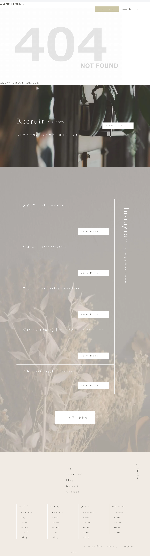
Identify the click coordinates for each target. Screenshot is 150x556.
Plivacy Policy (93, 546)
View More (114, 125)
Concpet (26, 512)
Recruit (107, 9)
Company (128, 546)
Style (24, 517)
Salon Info (75, 474)
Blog (69, 480)
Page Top (138, 474)
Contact (72, 491)
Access (25, 522)
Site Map (112, 546)
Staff (24, 532)
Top (69, 468)
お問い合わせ (78, 417)
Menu (24, 527)
